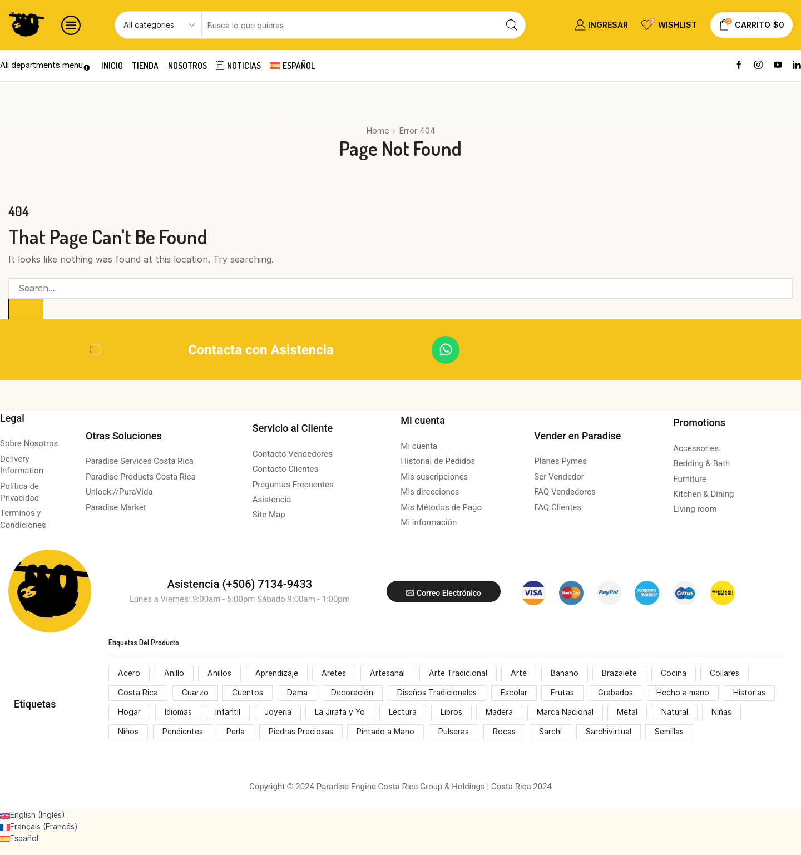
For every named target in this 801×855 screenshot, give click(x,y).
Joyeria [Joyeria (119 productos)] (279, 713)
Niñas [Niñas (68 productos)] (725, 713)
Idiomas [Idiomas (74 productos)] (178, 713)
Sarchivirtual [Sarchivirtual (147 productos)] (610, 732)
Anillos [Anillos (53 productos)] (219, 674)
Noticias (242, 65)
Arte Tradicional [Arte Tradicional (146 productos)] (459, 674)
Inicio (112, 65)
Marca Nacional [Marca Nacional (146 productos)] (568, 713)
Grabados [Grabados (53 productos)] (617, 693)
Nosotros (190, 65)
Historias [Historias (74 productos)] (751, 693)
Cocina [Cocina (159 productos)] (675, 674)
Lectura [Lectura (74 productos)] (404, 713)
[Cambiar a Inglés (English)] (32, 816)
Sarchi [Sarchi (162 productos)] (552, 732)
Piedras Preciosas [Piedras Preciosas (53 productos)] (301, 732)
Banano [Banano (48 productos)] (566, 674)
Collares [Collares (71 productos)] (726, 674)
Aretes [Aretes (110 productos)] (335, 674)
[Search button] (511, 25)
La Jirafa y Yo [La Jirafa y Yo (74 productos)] (342, 713)
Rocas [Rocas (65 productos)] (506, 732)
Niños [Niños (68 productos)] (128, 732)
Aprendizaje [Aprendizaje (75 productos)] (277, 674)
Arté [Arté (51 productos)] (520, 674)
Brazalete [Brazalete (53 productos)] (621, 674)
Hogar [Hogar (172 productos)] (129, 713)
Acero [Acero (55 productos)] (129, 674)
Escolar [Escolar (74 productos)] (514, 693)
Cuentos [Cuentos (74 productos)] (247, 693)
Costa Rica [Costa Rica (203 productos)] (138, 693)
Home (377, 130)
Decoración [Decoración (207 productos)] (353, 693)
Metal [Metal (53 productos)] (630, 713)
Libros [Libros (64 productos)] (453, 713)
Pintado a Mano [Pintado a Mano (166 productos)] (387, 732)
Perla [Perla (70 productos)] (236, 732)
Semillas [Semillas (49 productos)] (671, 732)
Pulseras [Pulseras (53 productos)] (455, 732)
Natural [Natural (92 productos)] (677, 713)
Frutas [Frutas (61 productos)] (563, 693)
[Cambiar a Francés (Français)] (39, 827)
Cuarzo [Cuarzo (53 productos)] (195, 693)
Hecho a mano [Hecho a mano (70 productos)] (685, 693)
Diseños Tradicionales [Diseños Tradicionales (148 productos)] (437, 693)
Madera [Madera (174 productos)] (502, 713)
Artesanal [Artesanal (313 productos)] (388, 674)
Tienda (147, 65)
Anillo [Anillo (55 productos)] (174, 674)
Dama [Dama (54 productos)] (297, 693)
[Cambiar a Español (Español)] (19, 838)
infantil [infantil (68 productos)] (228, 713)
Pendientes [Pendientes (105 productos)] (183, 732)
